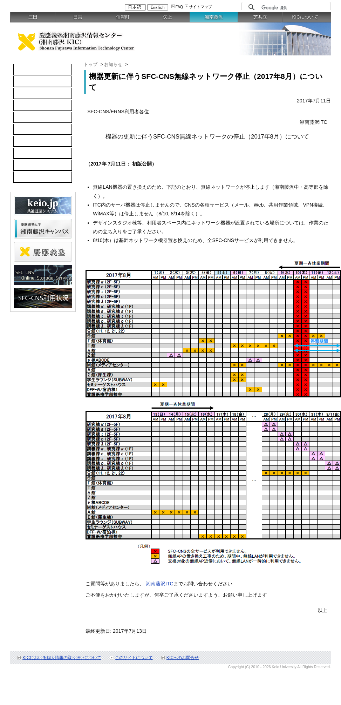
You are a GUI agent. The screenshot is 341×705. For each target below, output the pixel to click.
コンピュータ (32, 82)
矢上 (167, 17)
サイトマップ (200, 7)
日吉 (77, 17)
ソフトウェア (32, 105)
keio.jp (24, 117)
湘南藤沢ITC (159, 583)
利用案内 (27, 141)
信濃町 (123, 17)
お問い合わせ (32, 165)
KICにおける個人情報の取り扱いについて (61, 657)
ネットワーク (32, 93)
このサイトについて (134, 657)
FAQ (179, 7)
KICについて (305, 17)
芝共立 (260, 17)
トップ (90, 64)
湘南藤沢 (214, 17)
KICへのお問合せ (182, 657)
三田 (32, 17)
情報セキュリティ (36, 129)
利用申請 (27, 153)
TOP (22, 70)
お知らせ (113, 64)
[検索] (294, 7)
